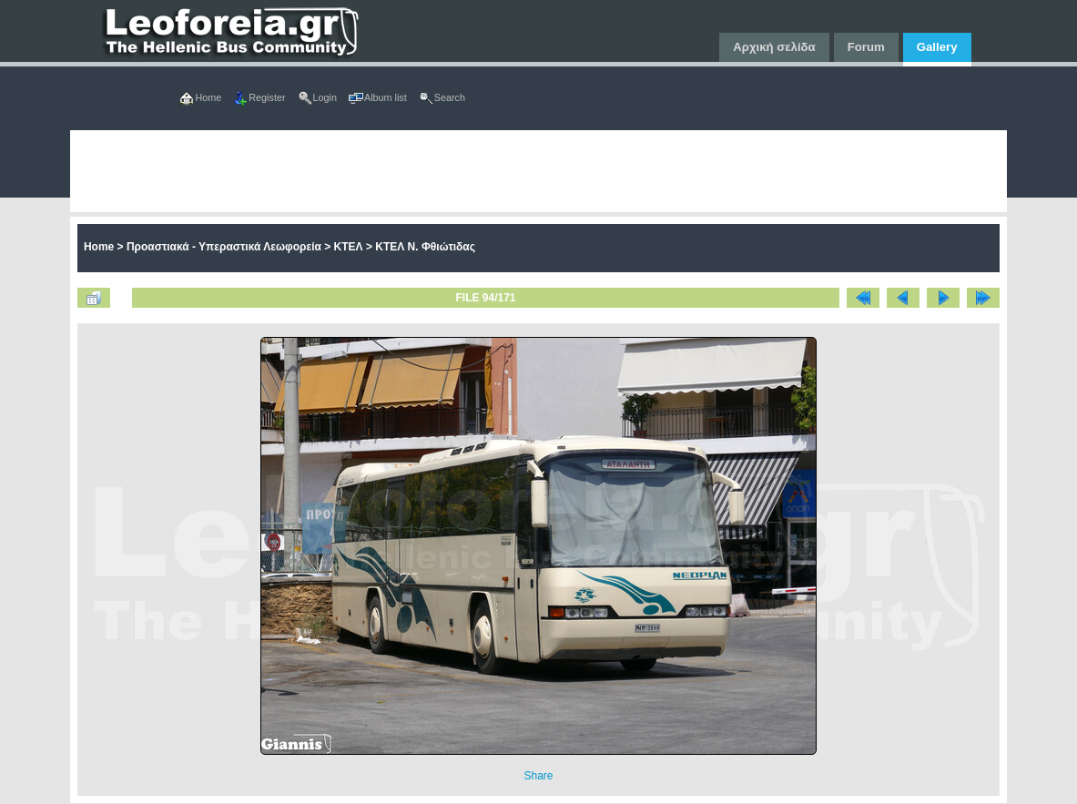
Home (99, 246)
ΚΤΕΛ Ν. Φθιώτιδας (425, 246)
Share (538, 775)
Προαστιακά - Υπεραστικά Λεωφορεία (224, 246)
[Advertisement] (538, 171)
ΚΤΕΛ (348, 246)
